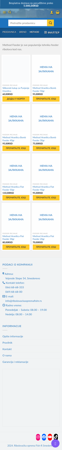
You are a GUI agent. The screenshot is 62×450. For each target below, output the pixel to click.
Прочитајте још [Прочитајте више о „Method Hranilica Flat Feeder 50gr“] (16, 197)
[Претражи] (9, 12)
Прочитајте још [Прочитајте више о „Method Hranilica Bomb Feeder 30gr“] (46, 148)
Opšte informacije (12, 336)
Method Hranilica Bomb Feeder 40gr (14, 139)
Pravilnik (7, 342)
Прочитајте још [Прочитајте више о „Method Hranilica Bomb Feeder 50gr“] (46, 98)
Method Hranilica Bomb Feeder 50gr (44, 89)
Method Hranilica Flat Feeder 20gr (43, 237)
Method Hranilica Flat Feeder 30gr (13, 237)
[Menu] (4, 12)
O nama (7, 355)
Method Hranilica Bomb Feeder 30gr (44, 139)
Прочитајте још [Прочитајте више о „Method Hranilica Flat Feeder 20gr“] (46, 247)
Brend (22, 32)
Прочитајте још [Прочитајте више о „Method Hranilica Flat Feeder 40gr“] (46, 197)
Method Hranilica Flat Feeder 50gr (13, 188)
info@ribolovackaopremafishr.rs (23, 300)
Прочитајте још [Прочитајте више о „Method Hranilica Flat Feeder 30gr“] (16, 247)
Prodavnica (9, 32)
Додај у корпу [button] (16, 98)
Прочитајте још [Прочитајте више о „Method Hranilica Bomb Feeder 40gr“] (16, 148)
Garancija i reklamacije (15, 361)
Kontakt (7, 349)
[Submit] (50, 23)
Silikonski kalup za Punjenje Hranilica (15, 89)
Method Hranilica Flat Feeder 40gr (43, 188)
